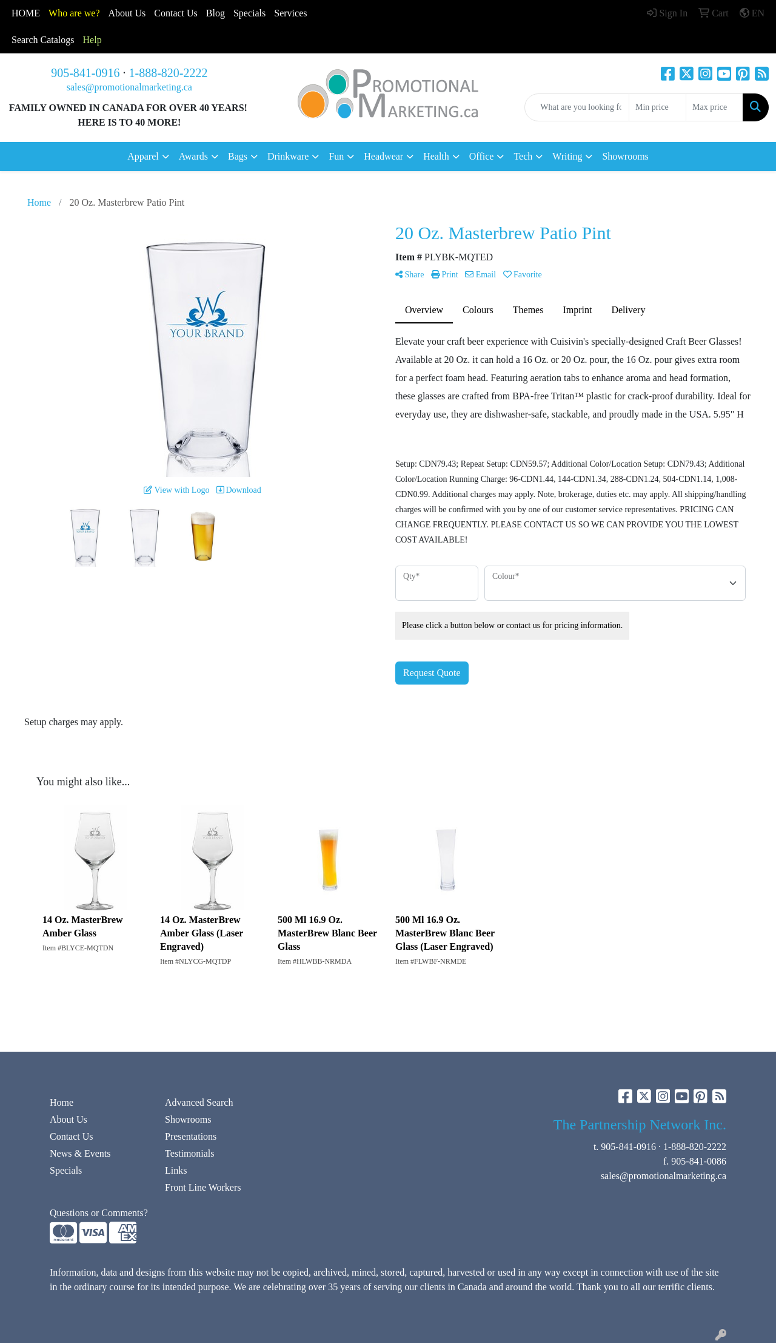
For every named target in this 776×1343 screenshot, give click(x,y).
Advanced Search (199, 1102)
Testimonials (190, 1153)
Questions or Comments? (99, 1213)
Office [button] (481, 156)
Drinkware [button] (288, 156)
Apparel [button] (143, 156)
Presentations (190, 1136)
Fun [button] (336, 156)
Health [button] (436, 156)
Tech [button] (522, 156)
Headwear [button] (383, 156)
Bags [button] (237, 156)
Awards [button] (193, 156)
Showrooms (625, 156)
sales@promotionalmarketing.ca (129, 87)
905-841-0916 (85, 72)
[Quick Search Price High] (714, 107)
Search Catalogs (43, 40)
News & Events (80, 1153)
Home (61, 1102)
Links (176, 1170)
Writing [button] (567, 156)
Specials (249, 13)
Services (290, 13)
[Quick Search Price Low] (657, 107)
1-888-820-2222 (168, 72)
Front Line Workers (203, 1187)
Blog (215, 13)
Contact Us (71, 1136)
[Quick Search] (576, 107)
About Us (127, 13)
